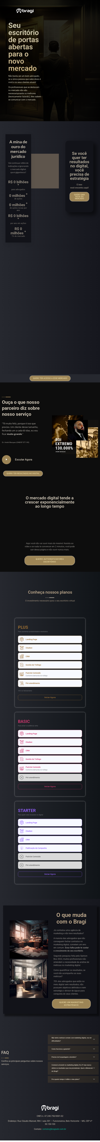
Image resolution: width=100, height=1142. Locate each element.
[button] (79, 196)
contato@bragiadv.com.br (54, 1130)
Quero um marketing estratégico (71, 1005)
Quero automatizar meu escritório (50, 560)
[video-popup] (6, 459)
